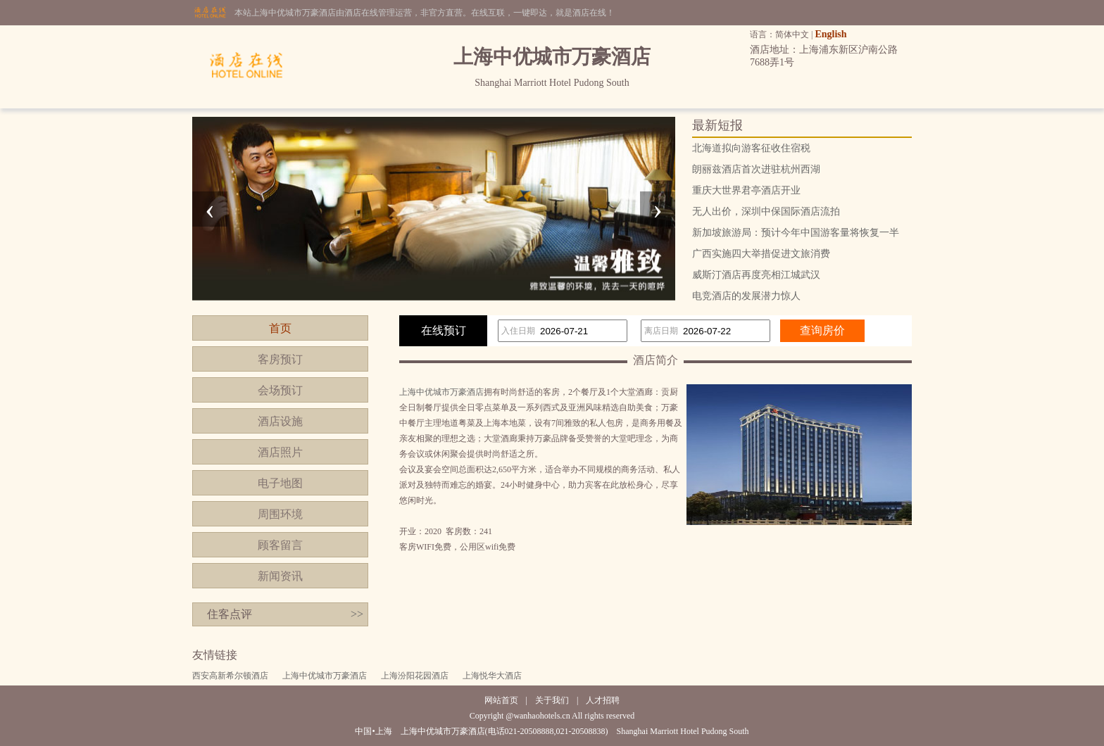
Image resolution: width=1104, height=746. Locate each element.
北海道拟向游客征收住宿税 (751, 148)
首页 (280, 328)
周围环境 (280, 514)
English (830, 34)
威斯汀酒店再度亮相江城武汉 (756, 275)
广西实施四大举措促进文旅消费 (761, 253)
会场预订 (280, 390)
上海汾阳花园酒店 (414, 676)
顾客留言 (280, 545)
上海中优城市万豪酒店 (441, 392)
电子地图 (280, 483)
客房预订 (280, 359)
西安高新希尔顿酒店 (230, 676)
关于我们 (552, 700)
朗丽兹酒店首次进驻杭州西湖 (756, 169)
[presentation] (209, 209)
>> (357, 614)
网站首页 (501, 700)
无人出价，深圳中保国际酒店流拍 (766, 211)
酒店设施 (280, 421)
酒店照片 (280, 452)
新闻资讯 (280, 576)
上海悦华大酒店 (492, 676)
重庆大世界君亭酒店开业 (746, 190)
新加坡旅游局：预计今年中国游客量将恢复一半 (795, 232)
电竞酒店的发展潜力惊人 (746, 296)
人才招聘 (603, 700)
